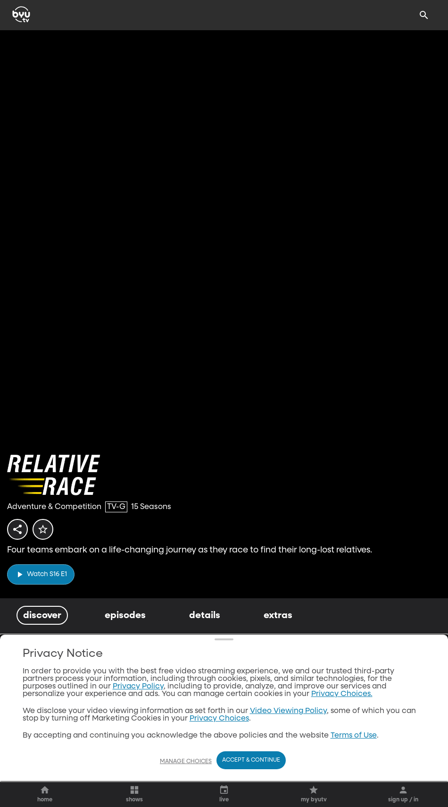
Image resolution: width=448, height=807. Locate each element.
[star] (48, 532)
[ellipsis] (122, 724)
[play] (41, 574)
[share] (19, 532)
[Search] (424, 15)
